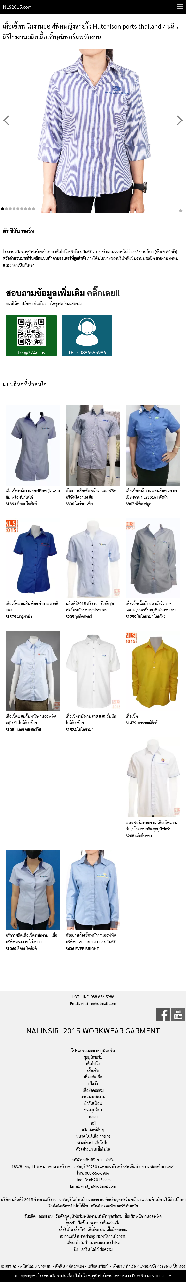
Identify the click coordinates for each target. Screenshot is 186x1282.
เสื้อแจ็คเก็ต (93, 1076)
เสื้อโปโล (93, 1063)
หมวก (93, 1116)
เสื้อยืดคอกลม (93, 1090)
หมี (93, 1123)
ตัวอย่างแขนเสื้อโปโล (93, 1149)
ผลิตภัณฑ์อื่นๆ (93, 1129)
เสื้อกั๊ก (93, 1083)
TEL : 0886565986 (87, 336)
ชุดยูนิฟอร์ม (93, 1057)
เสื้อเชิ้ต (93, 1070)
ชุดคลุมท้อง (93, 1109)
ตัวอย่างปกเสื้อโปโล (93, 1142)
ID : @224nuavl (31, 336)
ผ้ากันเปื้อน (93, 1103)
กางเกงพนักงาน (93, 1096)
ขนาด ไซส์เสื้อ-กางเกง (93, 1136)
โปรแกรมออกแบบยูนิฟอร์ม (93, 1050)
